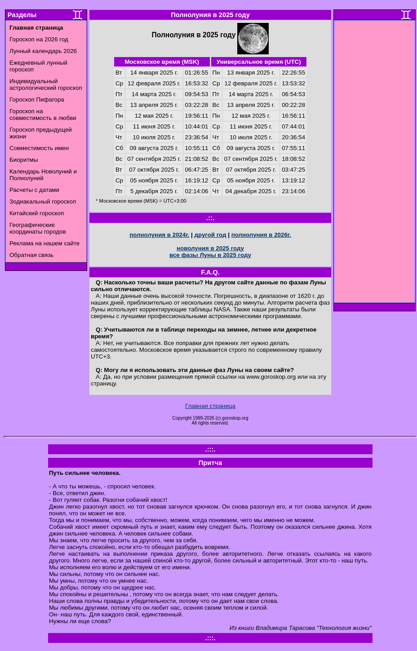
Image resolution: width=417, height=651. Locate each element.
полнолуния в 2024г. (159, 234)
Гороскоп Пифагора (36, 99)
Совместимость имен (39, 148)
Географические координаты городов (37, 228)
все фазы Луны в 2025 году (210, 255)
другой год (210, 234)
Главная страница (210, 406)
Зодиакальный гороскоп (42, 201)
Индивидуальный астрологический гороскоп (45, 84)
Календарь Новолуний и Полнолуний (43, 175)
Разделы (22, 14)
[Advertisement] (375, 164)
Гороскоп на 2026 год (38, 39)
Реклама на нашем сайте (44, 243)
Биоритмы (23, 159)
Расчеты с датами (34, 189)
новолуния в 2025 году (210, 248)
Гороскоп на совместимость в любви (42, 114)
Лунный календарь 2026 (43, 51)
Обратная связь (31, 255)
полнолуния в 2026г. (261, 234)
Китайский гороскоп (36, 213)
